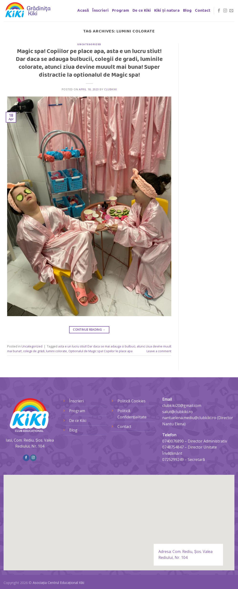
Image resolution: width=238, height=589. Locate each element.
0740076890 (173, 441)
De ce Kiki (141, 10)
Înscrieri (100, 10)
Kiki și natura (167, 10)
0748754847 (173, 447)
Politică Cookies (131, 401)
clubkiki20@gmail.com (181, 405)
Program (120, 10)
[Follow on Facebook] (219, 11)
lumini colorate (56, 351)
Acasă (83, 10)
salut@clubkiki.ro (177, 411)
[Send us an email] (231, 11)
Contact (202, 10)
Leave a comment (159, 351)
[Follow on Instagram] (225, 11)
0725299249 (173, 459)
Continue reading (89, 329)
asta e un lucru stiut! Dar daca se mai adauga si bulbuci (96, 346)
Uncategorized (89, 44)
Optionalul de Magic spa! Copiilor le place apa (100, 351)
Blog (187, 10)
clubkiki (110, 89)
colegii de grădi (34, 351)
